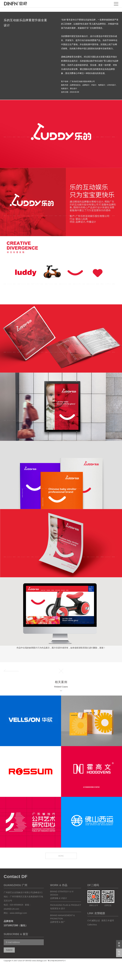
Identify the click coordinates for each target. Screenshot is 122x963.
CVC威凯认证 (93, 925)
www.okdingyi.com (18, 918)
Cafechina (92, 929)
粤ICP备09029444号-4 (56, 961)
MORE (61, 861)
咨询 (119, 944)
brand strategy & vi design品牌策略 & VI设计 (61, 899)
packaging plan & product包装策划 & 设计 (65, 911)
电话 (119, 953)
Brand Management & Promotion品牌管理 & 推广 (62, 923)
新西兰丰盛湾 (107, 925)
